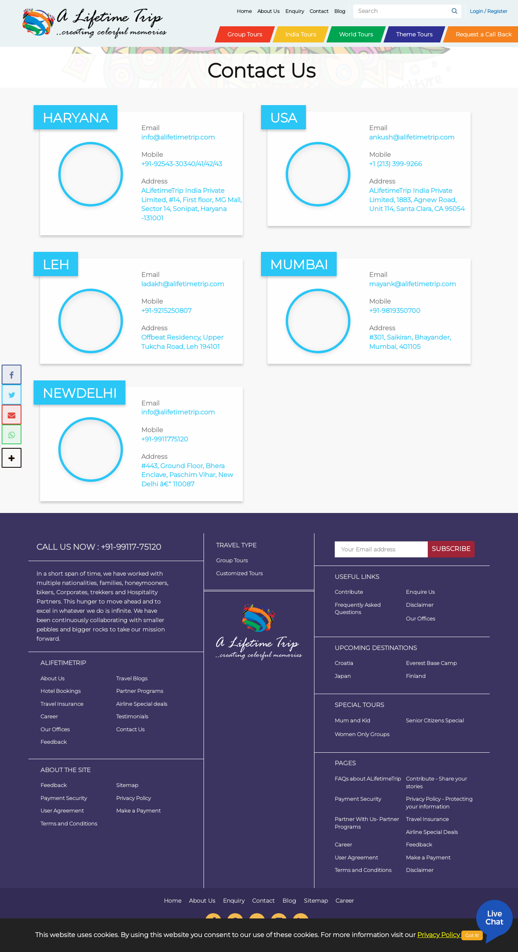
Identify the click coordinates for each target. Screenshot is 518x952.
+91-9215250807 (166, 311)
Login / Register (488, 11)
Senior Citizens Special (435, 720)
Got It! (472, 935)
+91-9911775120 (164, 439)
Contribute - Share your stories (436, 782)
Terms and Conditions (68, 823)
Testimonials (132, 716)
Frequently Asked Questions (358, 609)
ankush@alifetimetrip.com (411, 137)
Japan (343, 676)
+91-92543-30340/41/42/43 (181, 164)
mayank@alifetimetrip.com (412, 284)
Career (49, 716)
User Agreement (62, 810)
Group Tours (244, 34)
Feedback (53, 742)
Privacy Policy (133, 798)
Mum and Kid (352, 720)
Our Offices (55, 729)
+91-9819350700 (394, 311)
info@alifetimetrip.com (178, 137)
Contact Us (130, 729)
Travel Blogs (131, 678)
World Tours (356, 34)
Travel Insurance (61, 704)
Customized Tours (239, 573)
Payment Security (63, 798)
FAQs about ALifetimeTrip (368, 778)
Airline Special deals (141, 704)
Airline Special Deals (432, 832)
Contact (320, 11)
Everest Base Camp (431, 663)
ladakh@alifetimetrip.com (182, 284)
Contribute (349, 592)
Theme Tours (414, 34)
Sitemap (127, 785)
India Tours (300, 34)
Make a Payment (138, 810)
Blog (341, 11)
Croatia (344, 663)
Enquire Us (420, 592)
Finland (416, 676)
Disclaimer (419, 605)
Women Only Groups (362, 734)
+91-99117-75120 (131, 547)
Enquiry (296, 11)
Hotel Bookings (60, 691)
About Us (270, 11)
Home (245, 11)
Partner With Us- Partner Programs (367, 823)
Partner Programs (139, 691)
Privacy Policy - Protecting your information (439, 803)
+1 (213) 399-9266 (395, 164)
